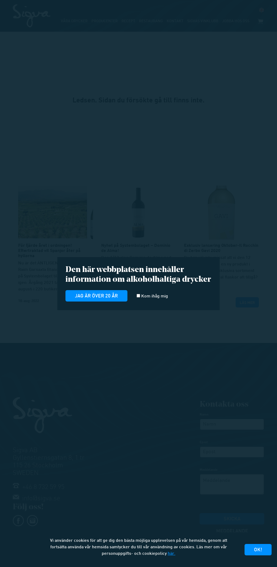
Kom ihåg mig (152, 296)
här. (171, 554)
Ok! (258, 550)
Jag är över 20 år (96, 296)
